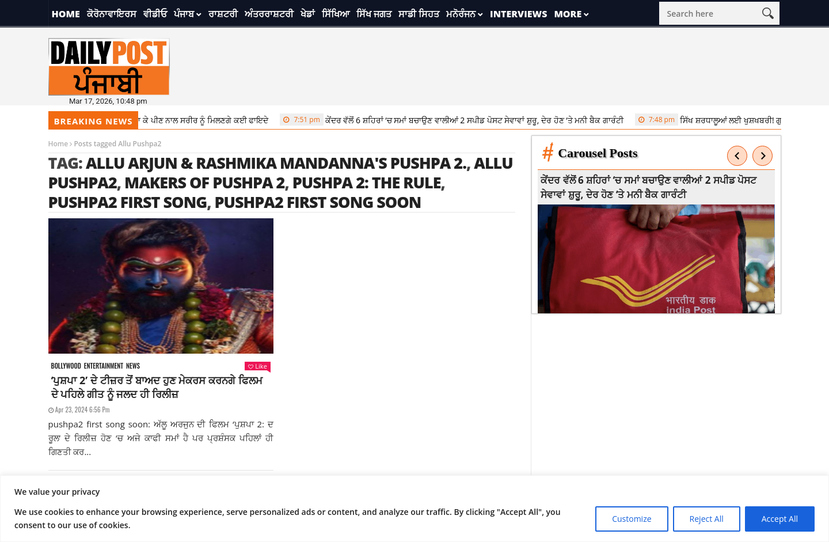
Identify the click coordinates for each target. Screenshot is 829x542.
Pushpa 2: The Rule (366, 182)
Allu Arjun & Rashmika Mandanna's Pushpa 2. (276, 162)
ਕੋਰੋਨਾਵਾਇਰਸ (111, 13)
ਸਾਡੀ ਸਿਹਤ (418, 13)
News (133, 366)
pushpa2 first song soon (318, 202)
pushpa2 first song (127, 202)
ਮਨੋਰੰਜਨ (461, 13)
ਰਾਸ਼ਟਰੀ (223, 13)
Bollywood (66, 366)
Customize (631, 518)
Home (66, 13)
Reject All (707, 518)
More (567, 13)
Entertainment (103, 366)
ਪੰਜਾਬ (184, 13)
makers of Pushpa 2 (204, 182)
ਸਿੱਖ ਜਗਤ (373, 13)
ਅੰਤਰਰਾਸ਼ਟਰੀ (269, 13)
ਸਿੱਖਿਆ (335, 13)
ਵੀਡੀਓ (155, 13)
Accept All (780, 518)
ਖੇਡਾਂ (308, 13)
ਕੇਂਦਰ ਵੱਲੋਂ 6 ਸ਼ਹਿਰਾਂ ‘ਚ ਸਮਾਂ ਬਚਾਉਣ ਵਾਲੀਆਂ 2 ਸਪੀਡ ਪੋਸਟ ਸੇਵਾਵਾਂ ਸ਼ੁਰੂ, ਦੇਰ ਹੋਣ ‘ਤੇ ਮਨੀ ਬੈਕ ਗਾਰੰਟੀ (459, 120)
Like (257, 366)
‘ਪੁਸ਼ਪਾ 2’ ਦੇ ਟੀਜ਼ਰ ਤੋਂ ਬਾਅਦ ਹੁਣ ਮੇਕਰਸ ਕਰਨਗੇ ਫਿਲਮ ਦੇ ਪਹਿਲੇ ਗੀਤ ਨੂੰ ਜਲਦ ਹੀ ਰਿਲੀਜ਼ (157, 387)
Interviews (518, 13)
